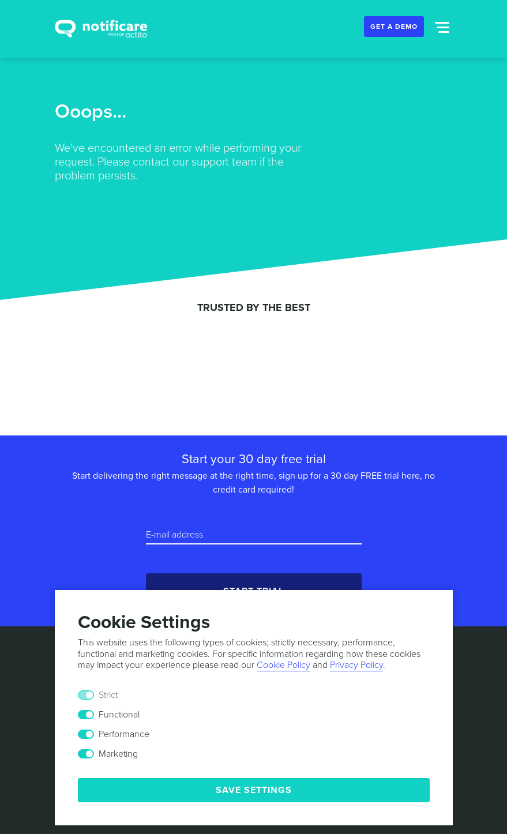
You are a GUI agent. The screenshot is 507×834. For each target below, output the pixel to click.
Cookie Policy (283, 665)
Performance (124, 734)
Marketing (118, 754)
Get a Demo (394, 26)
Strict (108, 695)
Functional (119, 714)
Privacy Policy (356, 665)
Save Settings (254, 790)
